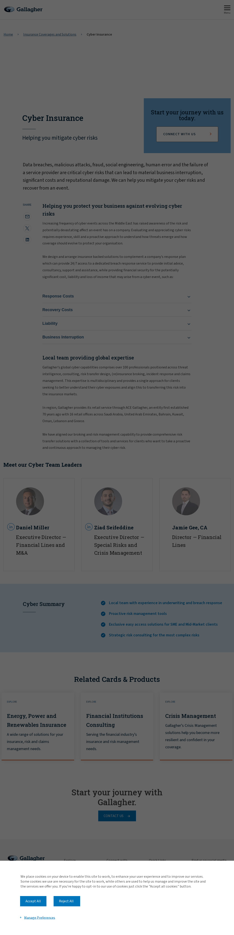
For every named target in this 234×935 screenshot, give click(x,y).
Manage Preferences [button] (39, 917)
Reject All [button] (66, 901)
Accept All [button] (33, 901)
